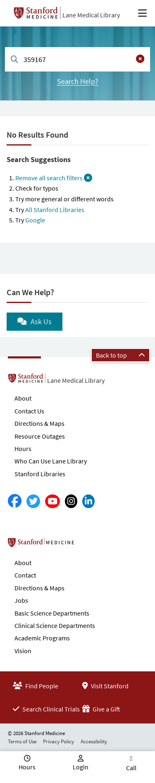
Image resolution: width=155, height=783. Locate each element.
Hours (22, 448)
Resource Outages (39, 436)
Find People (35, 686)
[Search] (14, 59)
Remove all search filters (53, 178)
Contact (25, 575)
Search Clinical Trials (46, 709)
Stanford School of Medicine (88, 545)
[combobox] (77, 59)
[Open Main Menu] (142, 13)
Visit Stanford (105, 686)
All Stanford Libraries (54, 209)
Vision (22, 651)
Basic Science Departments (51, 613)
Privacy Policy (58, 741)
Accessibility (94, 741)
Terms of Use (22, 741)
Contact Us (29, 411)
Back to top (120, 355)
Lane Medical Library (91, 15)
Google (35, 220)
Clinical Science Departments (54, 625)
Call (131, 768)
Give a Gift (101, 709)
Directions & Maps (39, 423)
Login (80, 767)
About (22, 398)
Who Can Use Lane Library (50, 461)
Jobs (21, 600)
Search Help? (77, 81)
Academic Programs (42, 638)
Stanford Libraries (39, 474)
